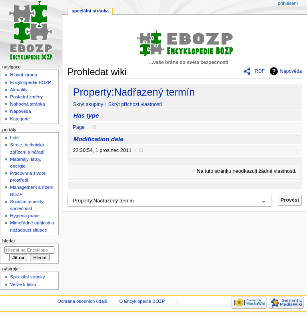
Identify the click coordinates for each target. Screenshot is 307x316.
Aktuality (18, 89)
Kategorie (20, 118)
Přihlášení (288, 3)
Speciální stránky (27, 276)
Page (79, 127)
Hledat (8, 240)
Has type (86, 115)
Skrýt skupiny (88, 104)
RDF (260, 71)
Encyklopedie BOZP (30, 82)
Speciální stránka (90, 10)
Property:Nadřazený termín (134, 92)
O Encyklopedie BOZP (142, 301)
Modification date (99, 139)
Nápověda (291, 71)
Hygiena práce (25, 215)
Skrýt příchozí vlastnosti (135, 104)
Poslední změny (26, 96)
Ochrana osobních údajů (82, 301)
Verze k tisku (23, 284)
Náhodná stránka (27, 104)
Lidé (14, 137)
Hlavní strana (23, 74)
